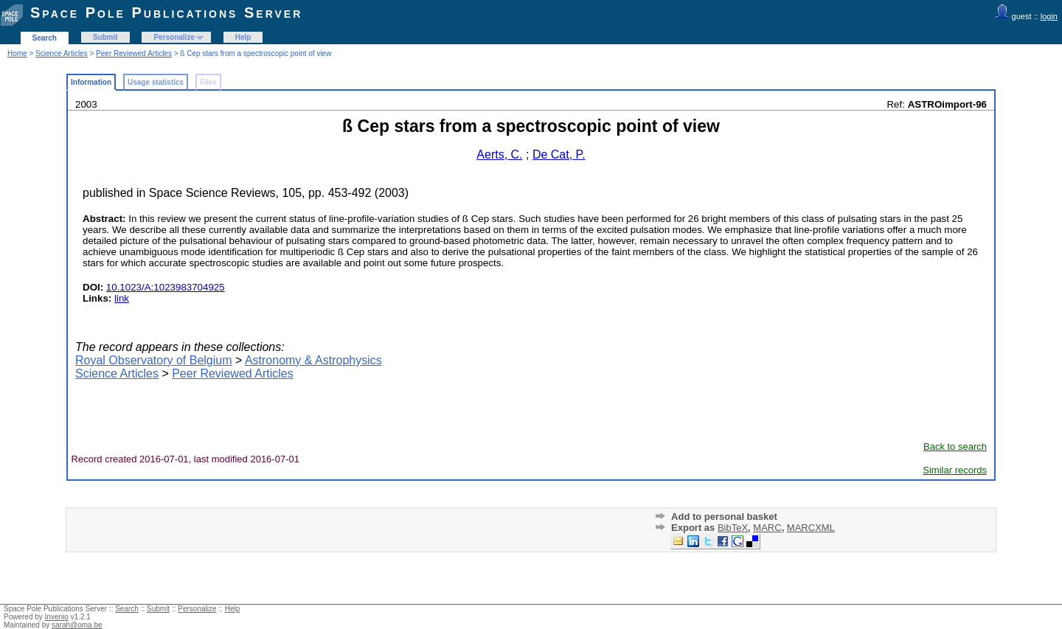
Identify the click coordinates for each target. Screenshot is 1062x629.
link (121, 298)
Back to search (955, 446)
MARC (767, 527)
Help (243, 37)
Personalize (174, 37)
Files (208, 82)
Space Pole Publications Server (166, 12)
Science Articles (61, 53)
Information (91, 82)
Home (17, 53)
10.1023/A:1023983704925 (165, 287)
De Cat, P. (559, 154)
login (1049, 16)
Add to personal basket (724, 516)
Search (44, 38)
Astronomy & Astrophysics (313, 360)
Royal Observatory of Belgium (153, 360)
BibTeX (733, 527)
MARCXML (811, 527)
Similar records (955, 470)
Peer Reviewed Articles (134, 53)
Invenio (57, 617)
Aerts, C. (499, 154)
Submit (105, 37)
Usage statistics (156, 82)
